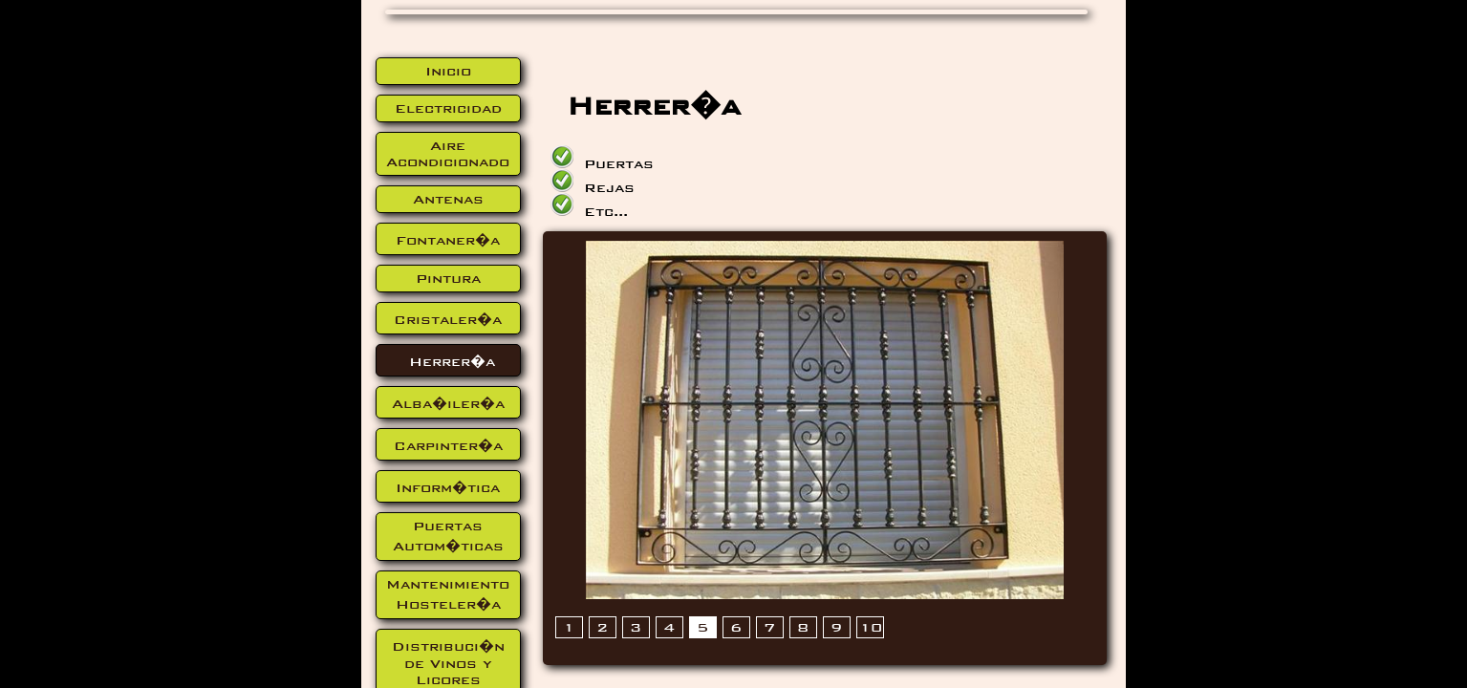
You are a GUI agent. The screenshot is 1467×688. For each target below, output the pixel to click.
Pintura (448, 278)
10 (870, 627)
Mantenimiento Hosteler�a (447, 594)
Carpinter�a (448, 446)
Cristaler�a (448, 320)
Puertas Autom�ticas (448, 536)
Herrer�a (452, 362)
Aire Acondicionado (447, 154)
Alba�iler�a (448, 404)
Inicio (448, 71)
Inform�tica (448, 488)
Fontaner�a (448, 240)
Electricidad (448, 108)
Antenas (448, 199)
